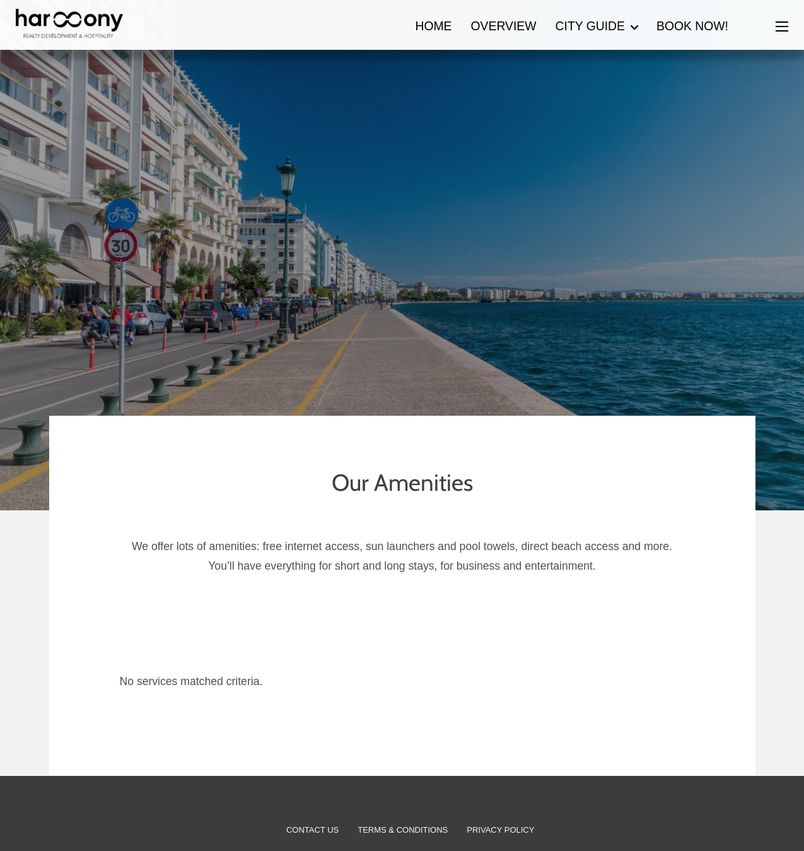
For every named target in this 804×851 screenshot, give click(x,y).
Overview (504, 26)
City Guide (590, 26)
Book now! (692, 26)
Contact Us (312, 830)
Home (433, 26)
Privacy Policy (500, 830)
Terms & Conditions (403, 830)
